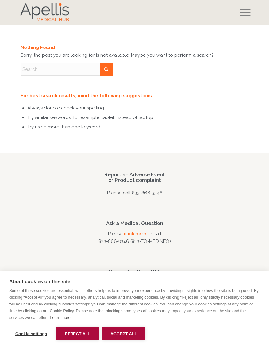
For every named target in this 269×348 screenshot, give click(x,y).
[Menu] (240, 13)
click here (136, 233)
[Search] (67, 69)
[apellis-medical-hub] (111, 12)
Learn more (60, 317)
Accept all (123, 333)
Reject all (78, 333)
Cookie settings (31, 333)
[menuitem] (240, 13)
